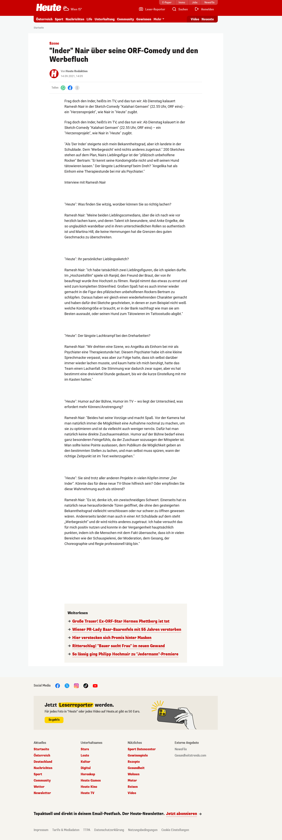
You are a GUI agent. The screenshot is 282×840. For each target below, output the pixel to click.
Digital (86, 768)
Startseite (39, 27)
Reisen (133, 787)
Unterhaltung (105, 19)
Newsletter (42, 793)
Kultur (85, 762)
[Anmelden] (204, 9)
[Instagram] (76, 685)
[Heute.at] (48, 7)
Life (89, 19)
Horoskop (88, 774)
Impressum (41, 830)
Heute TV (87, 793)
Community (125, 19)
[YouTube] (95, 685)
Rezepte (134, 762)
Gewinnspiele (138, 755)
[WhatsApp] (63, 88)
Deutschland (43, 762)
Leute (85, 755)
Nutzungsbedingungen (142, 830)
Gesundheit (136, 768)
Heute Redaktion (77, 71)
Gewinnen (143, 19)
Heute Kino (89, 787)
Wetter (39, 787)
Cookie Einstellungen (175, 830)
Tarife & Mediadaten (65, 830)
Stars (85, 749)
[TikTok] (85, 685)
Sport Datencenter (142, 749)
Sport (59, 19)
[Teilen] (77, 87)
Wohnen (133, 774)
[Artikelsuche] (180, 9)
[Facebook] (70, 88)
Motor (132, 781)
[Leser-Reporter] (152, 9)
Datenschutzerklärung (109, 830)
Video (132, 793)
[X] (67, 685)
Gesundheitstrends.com (190, 755)
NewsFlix (181, 749)
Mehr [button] (157, 19)
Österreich (44, 19)
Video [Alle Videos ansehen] (195, 19)
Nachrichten (75, 19)
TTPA (86, 830)
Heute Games (91, 781)
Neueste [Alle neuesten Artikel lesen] (208, 19)
